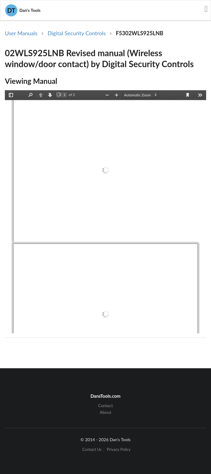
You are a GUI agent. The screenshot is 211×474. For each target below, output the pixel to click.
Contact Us (91, 450)
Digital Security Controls (77, 33)
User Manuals (21, 33)
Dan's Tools (22, 10)
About (105, 412)
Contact (105, 405)
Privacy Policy (119, 450)
